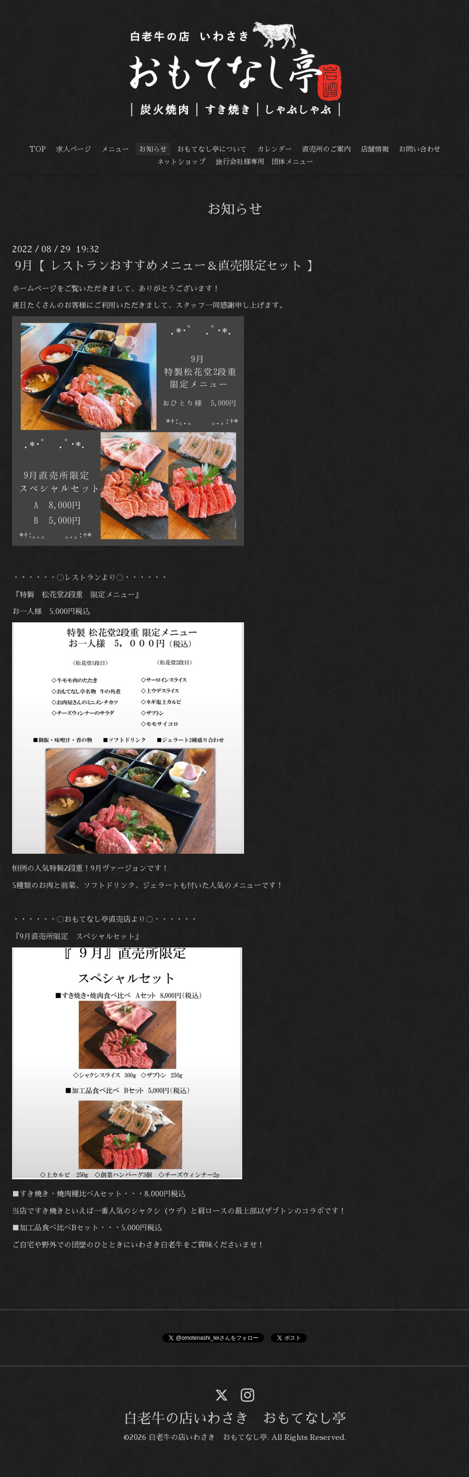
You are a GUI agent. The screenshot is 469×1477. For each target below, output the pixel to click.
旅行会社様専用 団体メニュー (264, 161)
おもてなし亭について (212, 149)
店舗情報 (375, 149)
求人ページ (73, 149)
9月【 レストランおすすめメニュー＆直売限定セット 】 (166, 265)
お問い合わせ (420, 149)
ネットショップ (181, 161)
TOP (37, 149)
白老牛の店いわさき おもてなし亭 (234, 1419)
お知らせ (153, 149)
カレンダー (274, 149)
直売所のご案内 (326, 149)
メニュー (115, 149)
